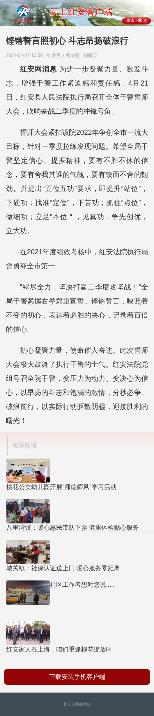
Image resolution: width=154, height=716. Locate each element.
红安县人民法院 (64, 55)
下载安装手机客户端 (77, 676)
